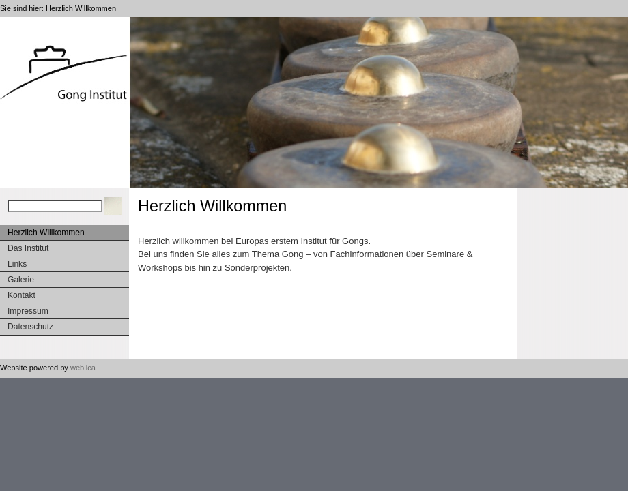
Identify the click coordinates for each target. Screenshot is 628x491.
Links (17, 264)
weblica (83, 367)
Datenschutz (30, 326)
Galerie (21, 279)
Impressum (28, 311)
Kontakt (21, 295)
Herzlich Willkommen (81, 8)
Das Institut (28, 248)
